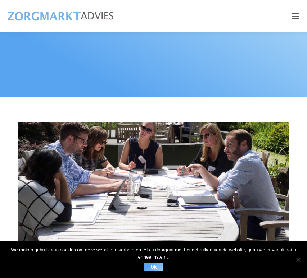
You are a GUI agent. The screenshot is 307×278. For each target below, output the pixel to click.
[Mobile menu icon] (295, 16)
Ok (153, 267)
